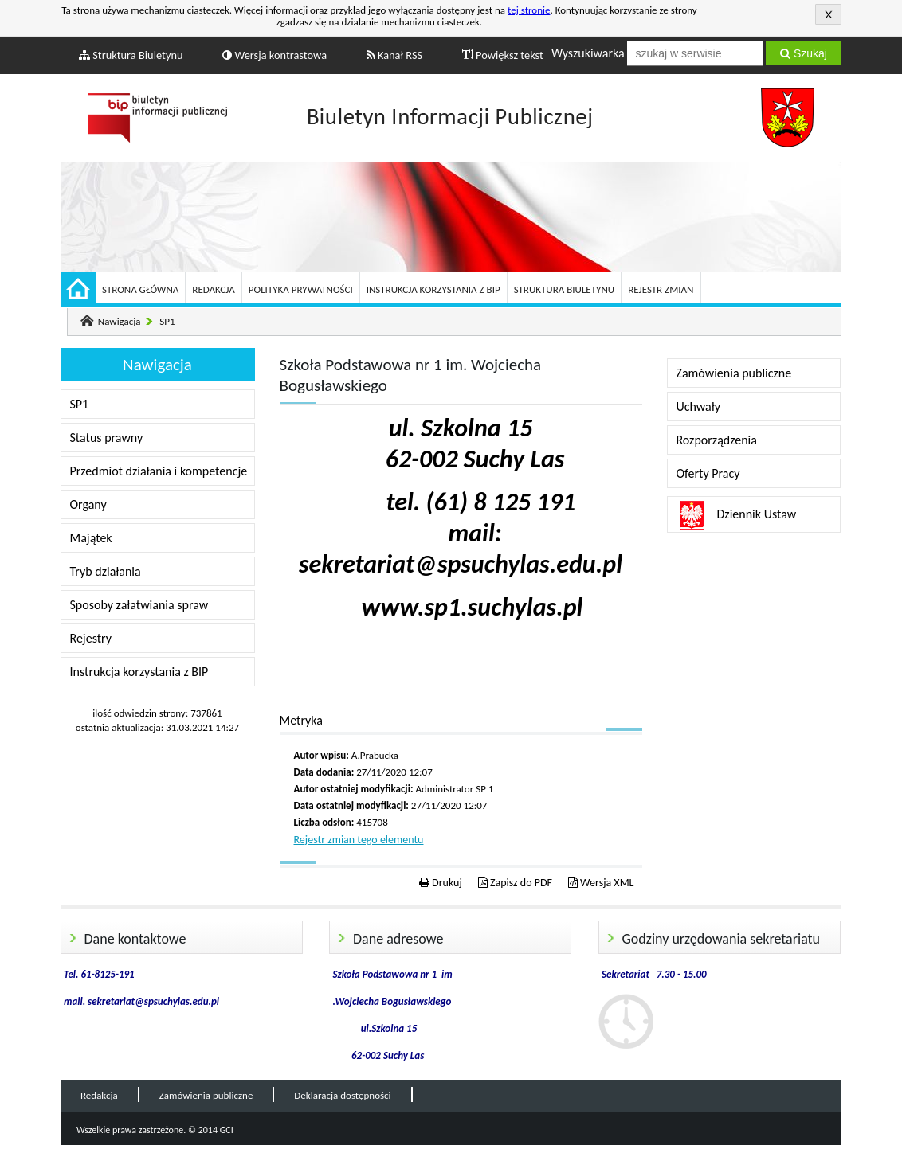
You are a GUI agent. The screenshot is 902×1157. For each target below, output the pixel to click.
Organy (88, 504)
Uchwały (698, 406)
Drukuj (440, 882)
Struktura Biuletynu (131, 55)
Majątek (91, 537)
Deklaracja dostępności (342, 1095)
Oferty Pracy (708, 473)
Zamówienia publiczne (734, 373)
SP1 (167, 321)
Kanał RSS (395, 55)
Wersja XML (601, 882)
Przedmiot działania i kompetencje (159, 471)
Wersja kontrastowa (274, 55)
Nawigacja (119, 321)
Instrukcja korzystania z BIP (433, 289)
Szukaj (803, 53)
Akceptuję (828, 14)
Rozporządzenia (716, 440)
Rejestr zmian (660, 289)
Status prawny (106, 437)
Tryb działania (105, 571)
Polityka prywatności (301, 289)
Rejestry (91, 638)
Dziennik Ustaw (757, 514)
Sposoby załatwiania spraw (139, 604)
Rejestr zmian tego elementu (359, 839)
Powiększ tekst (502, 55)
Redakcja (213, 289)
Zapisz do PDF (515, 882)
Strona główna (140, 289)
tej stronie (529, 10)
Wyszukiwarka (588, 53)
